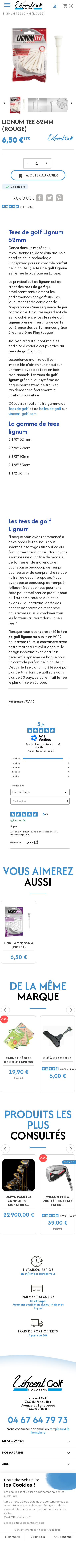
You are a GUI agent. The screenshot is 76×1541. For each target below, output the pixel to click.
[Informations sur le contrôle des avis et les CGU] (59, 744)
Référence (15, 701)
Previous (5, 1010)
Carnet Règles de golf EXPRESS (18, 1060)
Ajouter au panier (38, 175)
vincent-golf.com (22, 413)
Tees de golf (18, 408)
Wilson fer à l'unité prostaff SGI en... (58, 1201)
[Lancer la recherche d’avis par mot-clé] (67, 801)
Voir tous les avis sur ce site (41, 750)
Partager (39, 197)
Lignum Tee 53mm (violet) (18, 945)
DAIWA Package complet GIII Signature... (19, 1201)
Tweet (49, 197)
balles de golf (49, 408)
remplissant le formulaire (50, 1430)
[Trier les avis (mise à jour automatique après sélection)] (40, 792)
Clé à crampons (57, 1058)
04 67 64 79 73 (38, 1419)
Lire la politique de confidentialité (24, 1522)
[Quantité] (37, 163)
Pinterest (59, 197)
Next (70, 1010)
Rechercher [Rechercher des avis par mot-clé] (38, 801)
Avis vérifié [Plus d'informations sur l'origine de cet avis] (20, 820)
